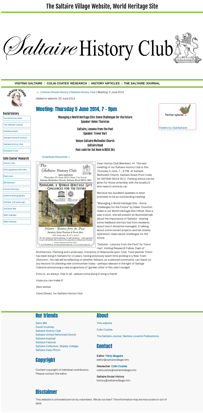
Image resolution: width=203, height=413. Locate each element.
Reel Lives (8, 176)
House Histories (11, 189)
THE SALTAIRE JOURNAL (142, 83)
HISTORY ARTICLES (105, 83)
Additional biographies (14, 196)
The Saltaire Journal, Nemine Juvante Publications (128, 336)
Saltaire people (11, 131)
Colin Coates (105, 329)
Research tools (11, 151)
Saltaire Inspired (45, 338)
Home (45, 92)
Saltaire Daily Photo (48, 350)
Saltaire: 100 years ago (14, 202)
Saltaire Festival (46, 342)
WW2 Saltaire (10, 222)
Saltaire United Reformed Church (56, 334)
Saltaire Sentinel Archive (15, 138)
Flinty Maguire (114, 355)
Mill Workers (9, 183)
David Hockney (45, 327)
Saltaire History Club (13, 144)
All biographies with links (15, 170)
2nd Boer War (10, 209)
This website (104, 323)
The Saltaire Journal (13, 125)
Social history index (13, 118)
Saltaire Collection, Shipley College (57, 346)
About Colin (9, 163)
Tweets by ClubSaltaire (173, 127)
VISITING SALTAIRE (28, 83)
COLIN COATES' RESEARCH (67, 83)
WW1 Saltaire (10, 215)
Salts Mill (41, 323)
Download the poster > (56, 156)
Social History (59, 92)
